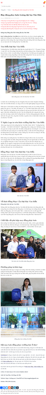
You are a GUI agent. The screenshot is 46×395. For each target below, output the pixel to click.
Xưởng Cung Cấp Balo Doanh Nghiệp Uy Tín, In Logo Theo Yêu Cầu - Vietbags (19, 22)
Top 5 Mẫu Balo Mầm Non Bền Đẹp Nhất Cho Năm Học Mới (15, 24)
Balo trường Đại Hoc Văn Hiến (31, 122)
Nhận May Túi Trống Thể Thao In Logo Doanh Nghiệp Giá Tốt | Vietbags (17, 20)
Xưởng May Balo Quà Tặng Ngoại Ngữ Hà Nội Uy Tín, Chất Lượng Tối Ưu (18, 26)
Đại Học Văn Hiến (17, 47)
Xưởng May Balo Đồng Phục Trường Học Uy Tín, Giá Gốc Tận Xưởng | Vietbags (19, 28)
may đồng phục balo (28, 220)
